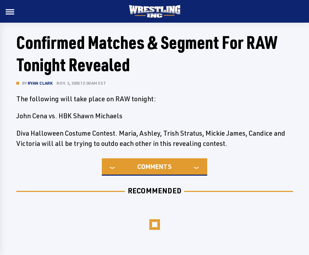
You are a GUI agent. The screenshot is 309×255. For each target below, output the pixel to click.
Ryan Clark (40, 83)
